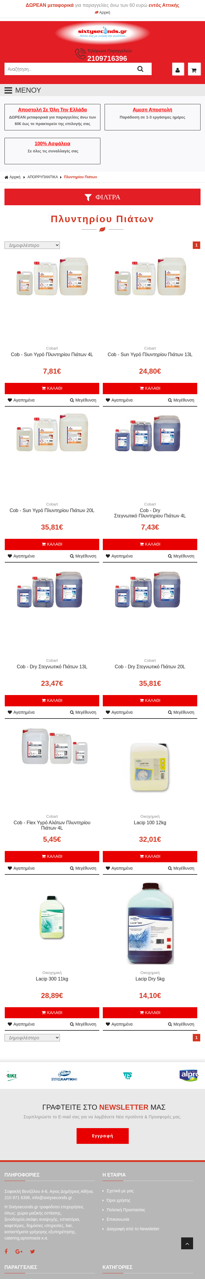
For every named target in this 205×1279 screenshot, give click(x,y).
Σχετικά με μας (118, 1190)
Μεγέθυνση (83, 400)
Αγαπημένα (21, 400)
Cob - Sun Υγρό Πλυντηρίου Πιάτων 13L (150, 354)
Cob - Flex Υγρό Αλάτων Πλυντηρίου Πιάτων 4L (52, 825)
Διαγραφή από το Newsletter (130, 1228)
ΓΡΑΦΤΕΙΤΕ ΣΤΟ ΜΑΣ (104, 1107)
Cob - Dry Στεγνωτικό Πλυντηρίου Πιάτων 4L (150, 513)
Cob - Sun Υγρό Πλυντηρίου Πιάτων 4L (52, 354)
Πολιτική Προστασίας (123, 1209)
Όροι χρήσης (116, 1200)
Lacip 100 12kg (150, 822)
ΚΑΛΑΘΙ (52, 388)
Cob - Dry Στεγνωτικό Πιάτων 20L (150, 666)
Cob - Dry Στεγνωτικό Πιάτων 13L (52, 666)
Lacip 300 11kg (52, 978)
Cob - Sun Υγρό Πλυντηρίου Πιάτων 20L (52, 510)
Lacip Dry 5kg (150, 978)
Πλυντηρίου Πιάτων (80, 177)
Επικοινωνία (115, 1219)
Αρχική (102, 12)
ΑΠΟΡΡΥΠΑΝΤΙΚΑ (42, 177)
